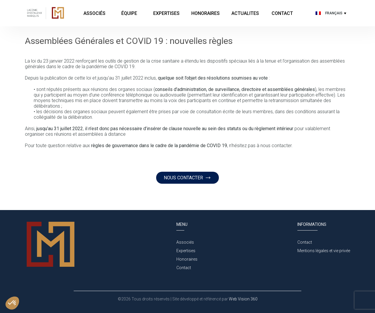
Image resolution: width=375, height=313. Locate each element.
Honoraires (205, 13)
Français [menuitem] (333, 13)
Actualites (245, 13)
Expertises (166, 13)
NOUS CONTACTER (187, 177)
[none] (330, 13)
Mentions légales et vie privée (323, 250)
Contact (282, 13)
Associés (94, 13)
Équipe (129, 13)
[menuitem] (330, 13)
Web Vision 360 (243, 299)
